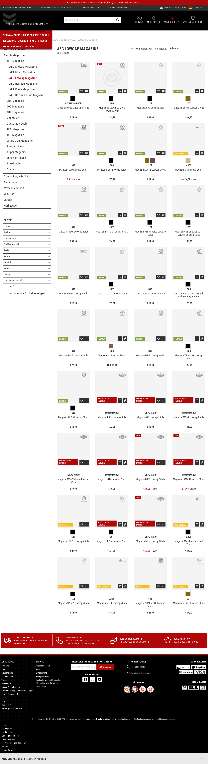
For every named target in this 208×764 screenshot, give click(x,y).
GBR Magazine (15, 112)
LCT (150, 103)
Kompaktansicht (144, 48)
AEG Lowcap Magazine (23, 78)
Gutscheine (41, 686)
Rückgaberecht (42, 676)
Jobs (3, 697)
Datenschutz (41, 672)
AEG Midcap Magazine (23, 66)
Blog (3, 701)
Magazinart (27, 238)
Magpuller (12, 118)
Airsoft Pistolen (8, 753)
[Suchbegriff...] (89, 22)
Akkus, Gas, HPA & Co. (17, 176)
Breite (27, 256)
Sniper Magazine (16, 152)
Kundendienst (7, 672)
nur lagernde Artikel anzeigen (27, 293)
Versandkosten (121, 719)
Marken (4, 746)
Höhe (27, 268)
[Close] (140, 2)
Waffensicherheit (14, 188)
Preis (27, 250)
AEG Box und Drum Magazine (27, 95)
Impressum (6, 704)
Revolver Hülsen (16, 158)
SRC (73, 289)
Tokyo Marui (112, 413)
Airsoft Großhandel (9, 694)
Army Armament (8, 739)
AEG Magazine (15, 61)
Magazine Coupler (17, 123)
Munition (9, 194)
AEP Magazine (15, 135)
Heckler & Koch (73, 103)
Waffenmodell (27, 244)
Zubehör (11, 169)
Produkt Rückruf (43, 665)
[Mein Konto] (153, 21)
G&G (112, 103)
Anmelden (104, 667)
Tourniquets (6, 728)
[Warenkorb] (192, 21)
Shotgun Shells (15, 146)
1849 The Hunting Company (13, 743)
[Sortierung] (186, 48)
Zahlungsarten (7, 676)
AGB (38, 669)
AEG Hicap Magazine (22, 72)
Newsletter (6, 683)
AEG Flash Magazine (22, 89)
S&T (73, 165)
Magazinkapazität (27, 280)
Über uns (5, 665)
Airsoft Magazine (14, 55)
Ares (188, 165)
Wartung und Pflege (10, 735)
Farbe (27, 232)
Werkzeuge (10, 205)
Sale (11, 286)
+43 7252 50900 (138, 667)
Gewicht (27, 262)
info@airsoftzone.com (141, 673)
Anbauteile (10, 182)
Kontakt (4, 669)
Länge (27, 274)
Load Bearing (7, 732)
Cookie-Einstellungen (10, 687)
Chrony (8, 200)
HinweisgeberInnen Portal (12, 708)
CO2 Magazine (15, 106)
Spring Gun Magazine (19, 141)
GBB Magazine (15, 101)
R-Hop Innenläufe (9, 757)
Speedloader (13, 163)
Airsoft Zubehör (15, 49)
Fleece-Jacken (7, 750)
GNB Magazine (15, 129)
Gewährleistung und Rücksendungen (17, 690)
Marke (27, 226)
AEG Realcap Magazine (23, 84)
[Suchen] (117, 22)
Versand (32, 640)
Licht (3, 725)
